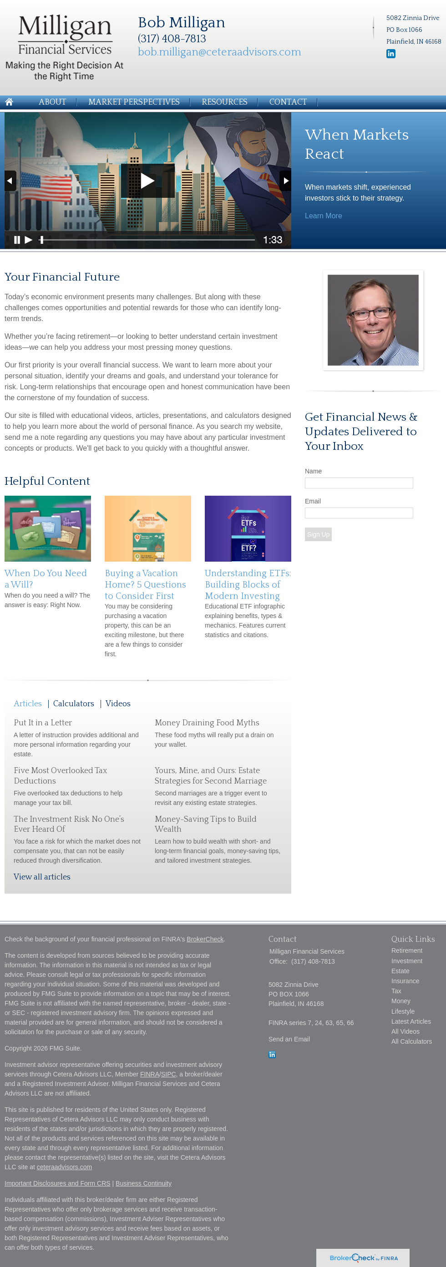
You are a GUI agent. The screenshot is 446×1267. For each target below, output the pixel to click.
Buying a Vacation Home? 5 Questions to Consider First (145, 584)
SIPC (168, 1074)
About (52, 102)
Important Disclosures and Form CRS (58, 1183)
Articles (28, 704)
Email (313, 501)
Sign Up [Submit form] (318, 534)
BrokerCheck (205, 939)
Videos (118, 704)
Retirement (406, 950)
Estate (400, 971)
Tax (396, 991)
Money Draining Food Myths (207, 723)
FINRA (149, 1074)
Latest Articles (411, 1021)
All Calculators (411, 1041)
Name (313, 471)
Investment (406, 961)
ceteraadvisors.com (64, 1167)
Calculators (73, 704)
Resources (225, 102)
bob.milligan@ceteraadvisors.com (219, 52)
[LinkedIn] (272, 1056)
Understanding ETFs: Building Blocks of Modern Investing (248, 584)
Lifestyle (403, 1011)
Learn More (323, 216)
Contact (288, 102)
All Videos (405, 1031)
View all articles (42, 877)
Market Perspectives (134, 102)
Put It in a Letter (43, 723)
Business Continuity (144, 1183)
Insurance (405, 981)
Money (401, 1001)
